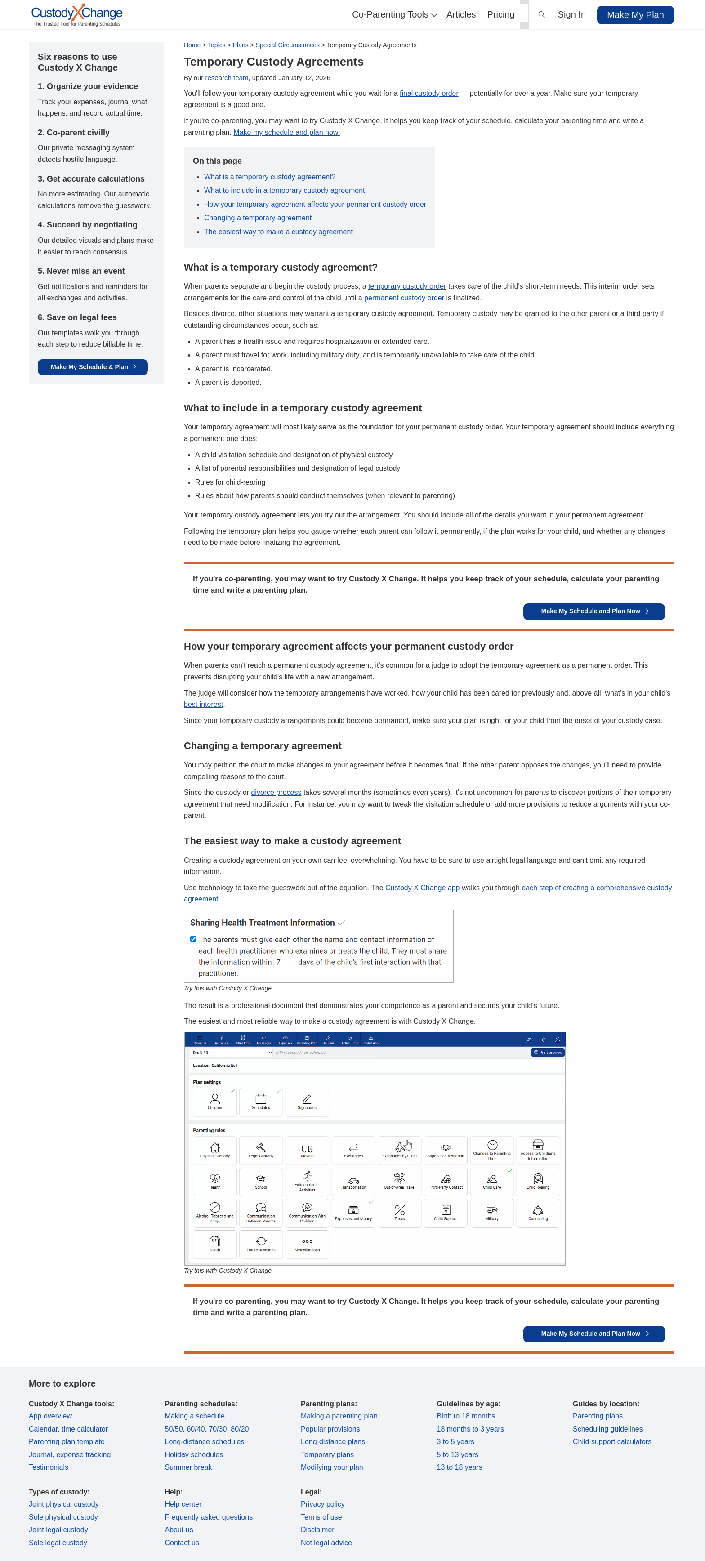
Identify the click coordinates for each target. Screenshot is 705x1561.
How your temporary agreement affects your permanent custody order (315, 204)
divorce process (276, 792)
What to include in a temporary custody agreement (284, 190)
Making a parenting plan (339, 1416)
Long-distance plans (333, 1441)
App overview (50, 1416)
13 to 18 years (459, 1467)
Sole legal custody (58, 1543)
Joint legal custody (58, 1530)
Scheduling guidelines (608, 1429)
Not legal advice (326, 1543)
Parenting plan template (67, 1441)
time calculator (85, 1429)
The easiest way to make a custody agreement (278, 232)
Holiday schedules (194, 1454)
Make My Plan (635, 15)
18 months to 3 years (470, 1429)
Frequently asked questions (209, 1517)
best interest (203, 704)
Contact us (182, 1543)
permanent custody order (404, 298)
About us (179, 1530)
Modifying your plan (332, 1467)
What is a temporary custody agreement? (270, 177)
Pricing (501, 14)
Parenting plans (598, 1416)
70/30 (218, 1429)
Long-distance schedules (205, 1441)
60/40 (196, 1429)
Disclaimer (318, 1530)
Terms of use (321, 1517)
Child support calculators (612, 1441)
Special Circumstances (288, 45)
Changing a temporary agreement (258, 218)
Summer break (188, 1467)
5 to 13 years (458, 1454)
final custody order (429, 93)
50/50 (174, 1429)
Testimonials (48, 1467)
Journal (40, 1454)
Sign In (572, 14)
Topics (217, 45)
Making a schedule (195, 1416)
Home (192, 45)
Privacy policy (323, 1504)
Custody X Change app (422, 888)
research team (227, 77)
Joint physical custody (64, 1504)
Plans (241, 45)
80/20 (240, 1429)
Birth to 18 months (466, 1416)
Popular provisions (330, 1429)
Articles (461, 14)
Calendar (43, 1429)
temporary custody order (407, 286)
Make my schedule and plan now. (286, 132)
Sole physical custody (63, 1517)
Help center (183, 1504)
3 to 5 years (456, 1441)
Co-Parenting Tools (393, 14)
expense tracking (83, 1454)
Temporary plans (327, 1454)
